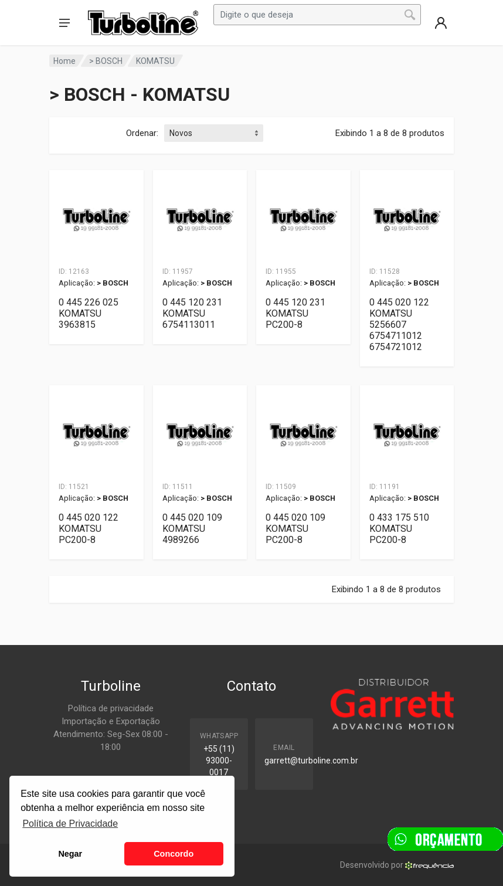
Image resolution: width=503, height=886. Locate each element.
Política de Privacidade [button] (70, 824)
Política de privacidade (111, 708)
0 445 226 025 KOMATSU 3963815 (88, 313)
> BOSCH (106, 61)
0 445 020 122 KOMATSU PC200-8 (88, 528)
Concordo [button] (173, 853)
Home (64, 61)
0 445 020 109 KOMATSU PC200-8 (295, 528)
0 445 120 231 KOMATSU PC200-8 (295, 313)
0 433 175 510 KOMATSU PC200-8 (399, 528)
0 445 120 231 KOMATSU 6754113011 (192, 313)
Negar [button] (70, 853)
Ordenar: (142, 133)
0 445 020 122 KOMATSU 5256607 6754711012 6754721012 (399, 324)
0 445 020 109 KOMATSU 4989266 (192, 528)
